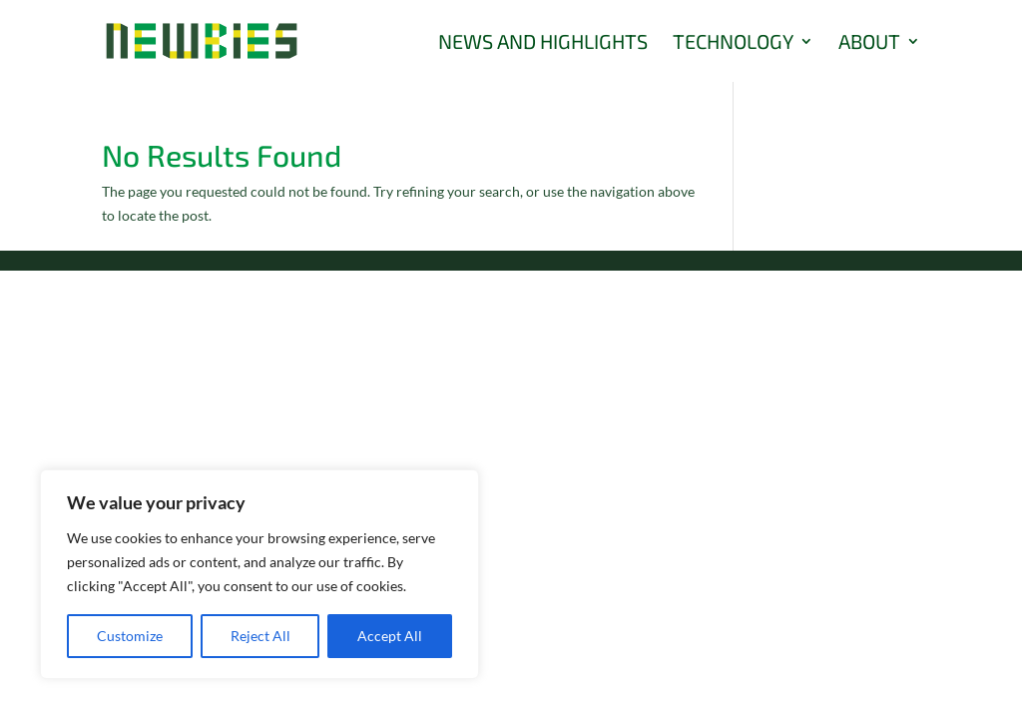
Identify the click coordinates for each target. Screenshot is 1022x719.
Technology (733, 43)
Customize (130, 635)
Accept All (389, 635)
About (869, 43)
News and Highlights (543, 43)
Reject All (260, 635)
